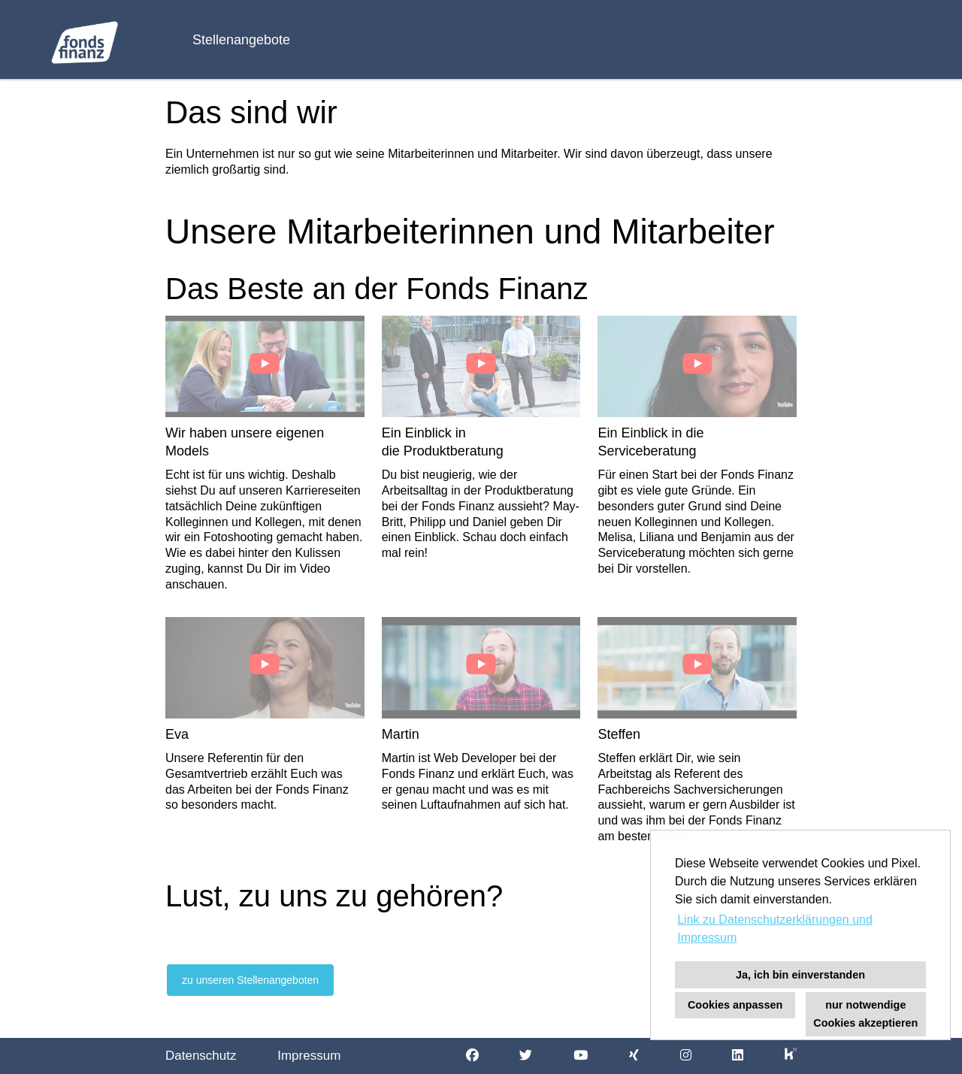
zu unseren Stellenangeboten (250, 980)
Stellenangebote (241, 39)
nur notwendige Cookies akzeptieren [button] (865, 1014)
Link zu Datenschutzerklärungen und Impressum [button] (775, 928)
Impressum (308, 1055)
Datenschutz (201, 1055)
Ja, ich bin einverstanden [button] (800, 975)
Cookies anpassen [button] (735, 1005)
